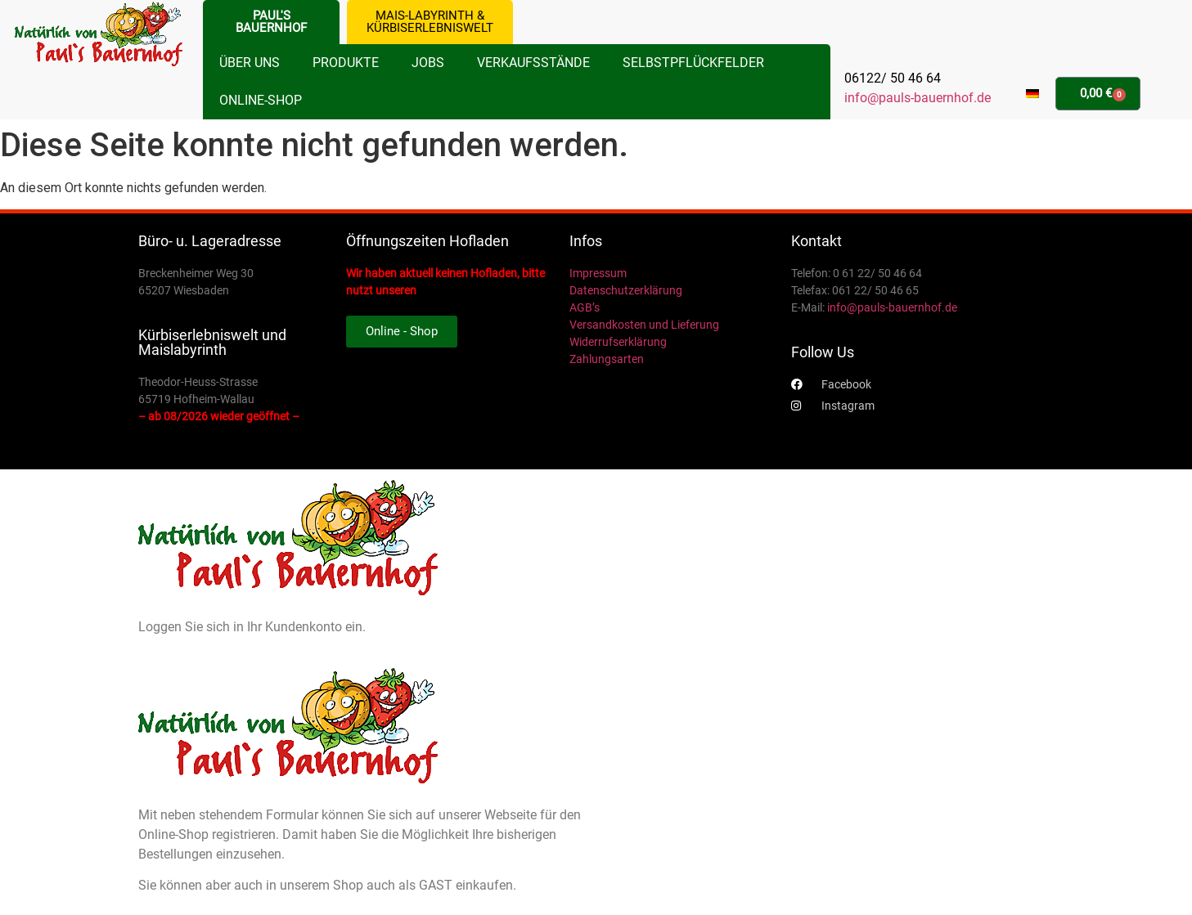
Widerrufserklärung (618, 341)
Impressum (598, 273)
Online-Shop (260, 100)
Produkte (346, 62)
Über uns (249, 62)
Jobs (428, 62)
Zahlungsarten (606, 359)
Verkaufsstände (533, 62)
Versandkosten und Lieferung (644, 324)
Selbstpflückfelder (693, 62)
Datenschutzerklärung (625, 290)
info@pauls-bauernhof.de (917, 97)
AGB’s (584, 307)
